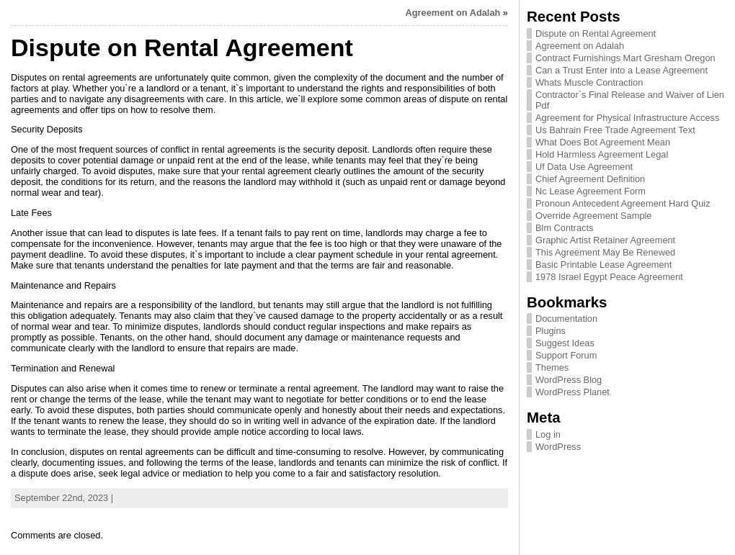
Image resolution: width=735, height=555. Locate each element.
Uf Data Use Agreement (584, 166)
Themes (552, 367)
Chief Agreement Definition (590, 178)
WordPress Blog (568, 379)
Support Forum (566, 355)
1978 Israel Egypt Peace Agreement (609, 276)
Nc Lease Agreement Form (590, 191)
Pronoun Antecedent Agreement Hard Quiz (622, 203)
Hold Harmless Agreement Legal (601, 154)
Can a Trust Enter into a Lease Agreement (621, 70)
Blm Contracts (564, 227)
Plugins (550, 330)
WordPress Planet (572, 392)
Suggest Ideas (564, 343)
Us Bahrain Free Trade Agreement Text (615, 130)
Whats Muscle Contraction (589, 82)
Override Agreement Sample (593, 215)
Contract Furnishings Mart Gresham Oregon (625, 58)
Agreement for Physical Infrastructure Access (627, 117)
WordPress (558, 446)
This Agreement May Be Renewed (605, 252)
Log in (548, 434)
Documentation (566, 318)
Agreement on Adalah (453, 12)
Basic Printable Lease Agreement (603, 264)
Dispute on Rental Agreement (595, 33)
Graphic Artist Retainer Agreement (605, 240)
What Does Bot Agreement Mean (602, 142)
